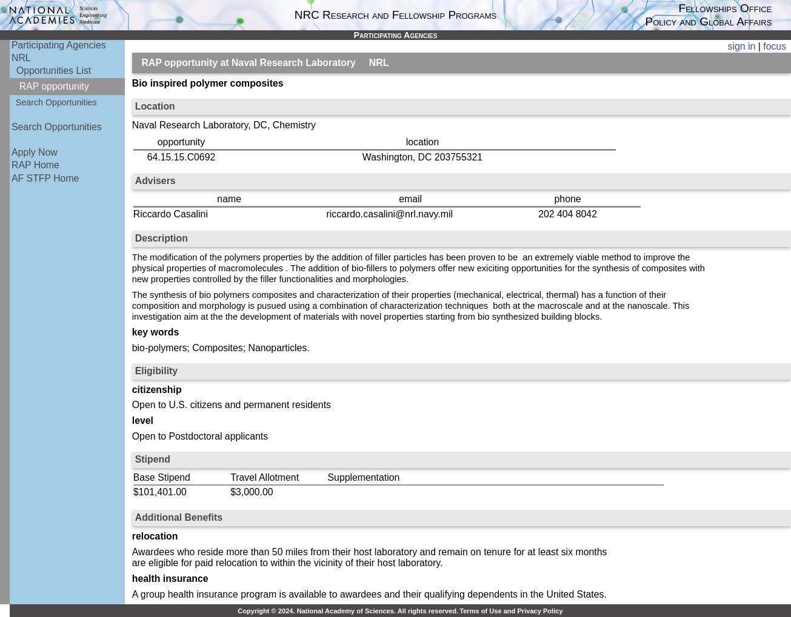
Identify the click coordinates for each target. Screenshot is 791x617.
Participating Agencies (59, 45)
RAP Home (35, 165)
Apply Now (35, 152)
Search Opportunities (56, 102)
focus (774, 46)
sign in (742, 46)
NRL (21, 58)
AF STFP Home (45, 178)
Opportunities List (53, 70)
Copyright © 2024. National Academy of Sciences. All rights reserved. (348, 611)
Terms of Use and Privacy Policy (510, 611)
